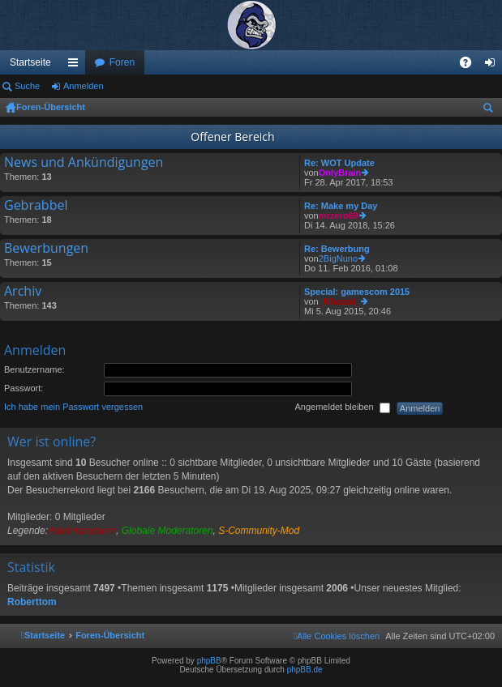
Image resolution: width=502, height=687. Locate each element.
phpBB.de (305, 669)
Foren (122, 62)
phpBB (209, 660)
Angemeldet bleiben (341, 407)
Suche (27, 86)
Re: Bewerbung (337, 249)
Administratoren (82, 530)
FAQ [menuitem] (471, 66)
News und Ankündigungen (83, 163)
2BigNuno (338, 258)
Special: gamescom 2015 (357, 292)
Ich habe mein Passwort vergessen (73, 407)
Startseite (30, 62)
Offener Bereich (232, 136)
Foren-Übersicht (50, 107)
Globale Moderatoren (167, 530)
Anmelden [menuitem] (493, 66)
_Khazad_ (339, 301)
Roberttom (32, 602)
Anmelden (83, 86)
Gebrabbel (35, 206)
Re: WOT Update (339, 163)
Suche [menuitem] (491, 110)
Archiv (22, 292)
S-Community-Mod (258, 530)
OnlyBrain (340, 172)
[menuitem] (337, 636)
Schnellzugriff (76, 66)
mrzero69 (338, 215)
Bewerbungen (46, 249)
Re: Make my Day (341, 206)
